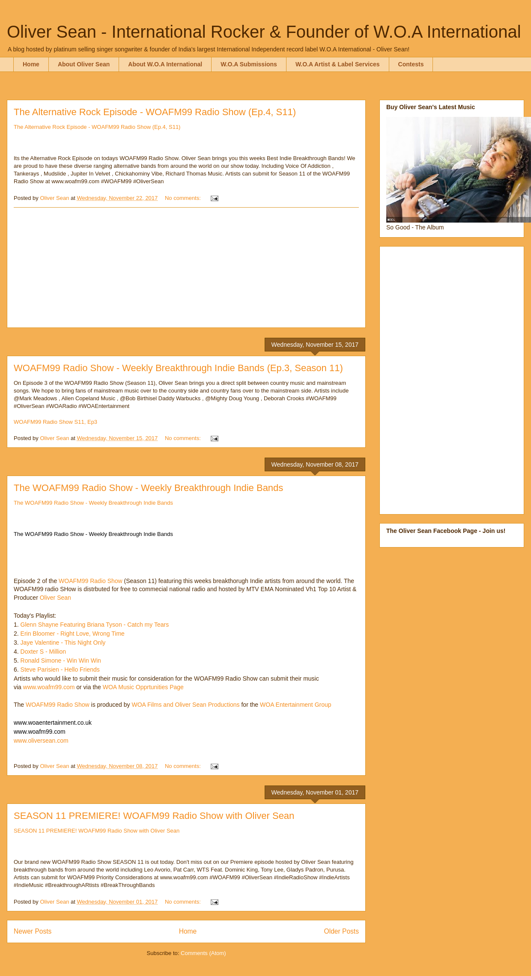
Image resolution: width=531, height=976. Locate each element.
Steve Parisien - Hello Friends (60, 669)
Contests (411, 64)
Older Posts (341, 931)
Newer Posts (32, 931)
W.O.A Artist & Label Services (337, 64)
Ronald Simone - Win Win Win (61, 660)
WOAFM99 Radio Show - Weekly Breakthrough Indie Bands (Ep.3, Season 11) (178, 368)
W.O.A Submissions (249, 64)
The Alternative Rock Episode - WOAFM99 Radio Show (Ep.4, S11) (155, 112)
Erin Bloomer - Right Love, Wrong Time (72, 633)
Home (31, 64)
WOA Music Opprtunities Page (144, 687)
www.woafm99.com (49, 687)
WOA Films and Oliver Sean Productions (185, 704)
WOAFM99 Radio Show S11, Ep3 (55, 422)
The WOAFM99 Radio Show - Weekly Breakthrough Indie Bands (148, 487)
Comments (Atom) (203, 953)
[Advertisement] (186, 267)
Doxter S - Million (42, 651)
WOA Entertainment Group (295, 704)
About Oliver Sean (84, 64)
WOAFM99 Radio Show (90, 580)
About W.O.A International (165, 64)
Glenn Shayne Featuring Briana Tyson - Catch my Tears (95, 624)
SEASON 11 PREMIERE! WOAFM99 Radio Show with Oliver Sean (154, 815)
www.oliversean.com (41, 740)
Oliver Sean (56, 597)
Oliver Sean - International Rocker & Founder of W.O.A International (264, 31)
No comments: (183, 198)
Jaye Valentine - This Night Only (63, 642)
